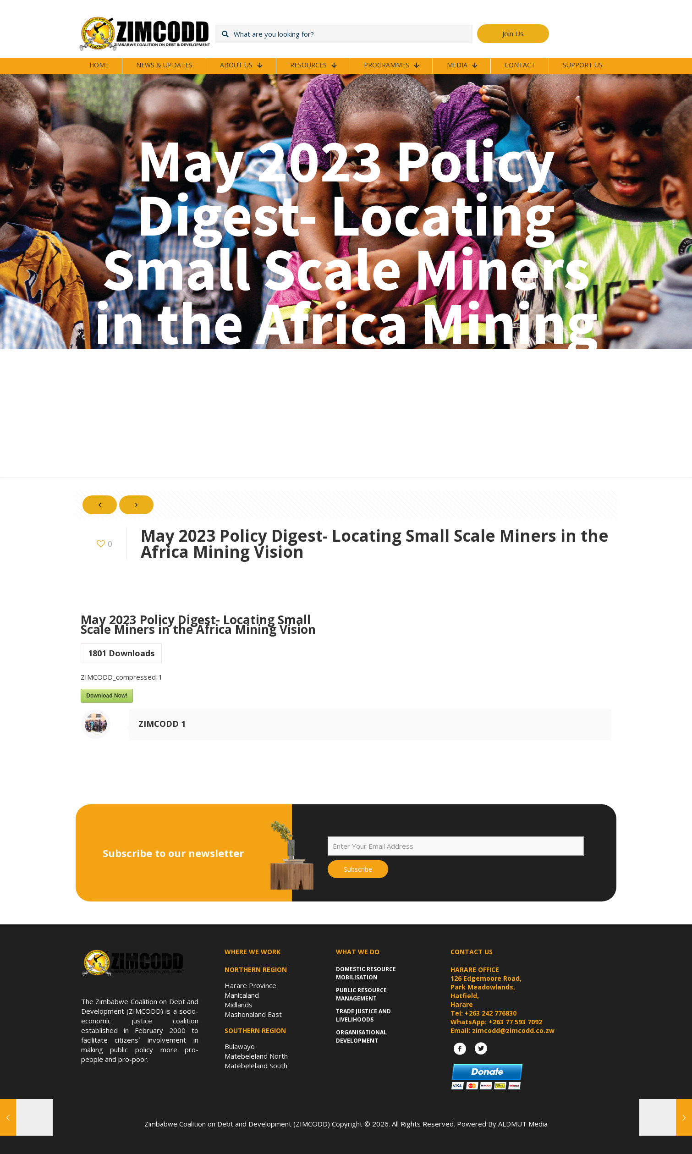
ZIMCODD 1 (162, 723)
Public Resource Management (361, 994)
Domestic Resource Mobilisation (366, 973)
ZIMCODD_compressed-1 (122, 676)
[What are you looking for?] (343, 34)
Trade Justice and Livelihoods (363, 1015)
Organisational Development (361, 1036)
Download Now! (106, 695)
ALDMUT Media (523, 1123)
